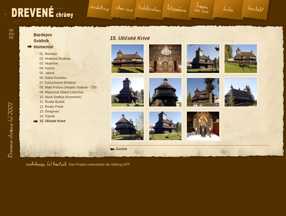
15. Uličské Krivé (53, 121)
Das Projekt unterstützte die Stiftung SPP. (100, 164)
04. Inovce (47, 68)
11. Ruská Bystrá (52, 102)
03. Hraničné (49, 63)
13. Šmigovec (49, 111)
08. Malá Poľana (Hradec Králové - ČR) (68, 87)
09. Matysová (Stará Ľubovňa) (61, 92)
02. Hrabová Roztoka (55, 58)
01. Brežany (48, 54)
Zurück (121, 149)
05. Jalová (47, 73)
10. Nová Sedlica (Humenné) (60, 97)
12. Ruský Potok (51, 106)
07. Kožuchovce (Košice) (58, 82)
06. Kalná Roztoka (53, 78)
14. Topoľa (47, 116)
